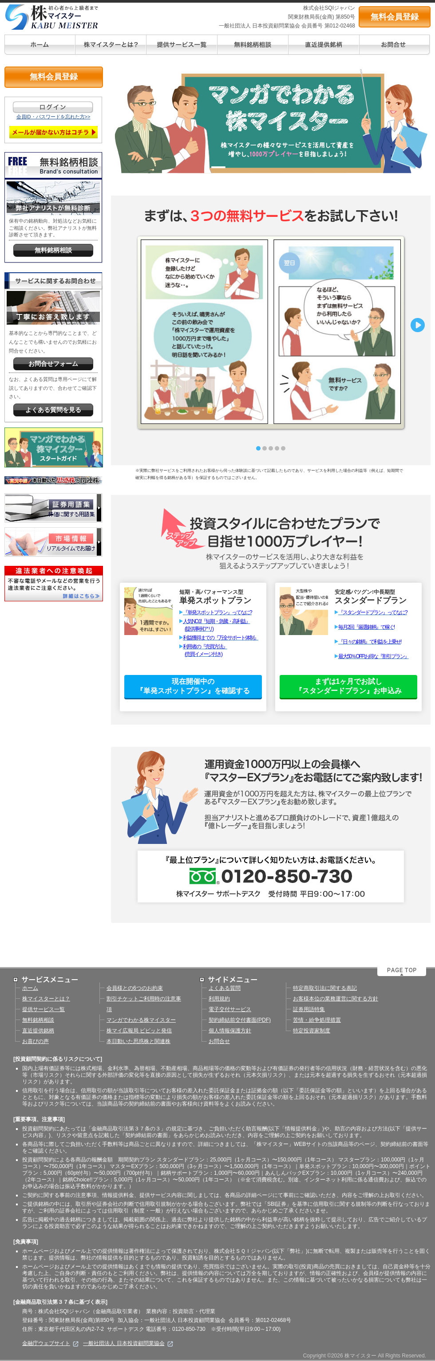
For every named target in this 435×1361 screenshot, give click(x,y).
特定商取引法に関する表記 (325, 988)
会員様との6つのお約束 (135, 988)
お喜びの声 (35, 1041)
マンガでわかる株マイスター (141, 1020)
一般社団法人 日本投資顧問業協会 (128, 1343)
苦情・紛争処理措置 (317, 1020)
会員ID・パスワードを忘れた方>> (53, 116)
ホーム (30, 988)
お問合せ (219, 1041)
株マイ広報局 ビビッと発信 (139, 1031)
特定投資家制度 (311, 1031)
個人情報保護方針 (230, 1031)
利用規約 (219, 999)
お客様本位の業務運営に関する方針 (335, 999)
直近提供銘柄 (38, 1031)
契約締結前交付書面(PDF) (240, 1020)
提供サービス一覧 (43, 1009)
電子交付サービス (230, 1009)
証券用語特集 (309, 1009)
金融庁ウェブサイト (50, 1343)
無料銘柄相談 (38, 1020)
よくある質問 (225, 988)
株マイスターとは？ (46, 999)
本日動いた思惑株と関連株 (138, 1041)
